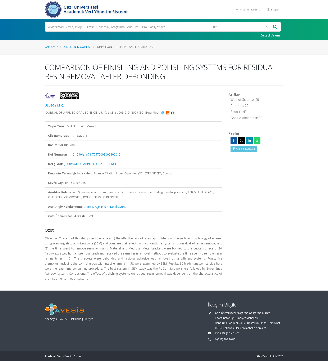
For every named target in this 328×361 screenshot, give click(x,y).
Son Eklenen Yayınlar (77, 46)
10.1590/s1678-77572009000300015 (95, 154)
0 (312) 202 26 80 (225, 339)
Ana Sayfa (52, 46)
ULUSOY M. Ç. (54, 105)
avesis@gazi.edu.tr (227, 333)
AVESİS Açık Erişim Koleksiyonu (105, 207)
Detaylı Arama (270, 35)
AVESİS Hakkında (70, 319)
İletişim (89, 319)
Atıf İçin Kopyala (244, 149)
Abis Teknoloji (265, 356)
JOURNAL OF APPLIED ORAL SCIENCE (91, 164)
